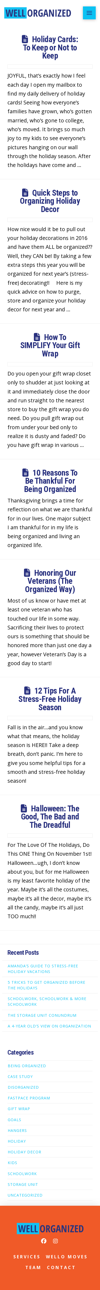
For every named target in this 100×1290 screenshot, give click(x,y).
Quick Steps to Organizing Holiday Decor (50, 201)
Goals (14, 1119)
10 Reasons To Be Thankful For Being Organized (50, 481)
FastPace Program (29, 1097)
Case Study (20, 1076)
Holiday (17, 1141)
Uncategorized (25, 1195)
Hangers (17, 1130)
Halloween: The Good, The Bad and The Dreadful (50, 817)
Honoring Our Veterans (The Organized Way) (50, 581)
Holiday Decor (24, 1151)
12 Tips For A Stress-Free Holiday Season (49, 699)
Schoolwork (22, 1173)
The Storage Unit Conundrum (42, 1015)
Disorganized (23, 1087)
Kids (12, 1162)
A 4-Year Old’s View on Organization (49, 1026)
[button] (89, 12)
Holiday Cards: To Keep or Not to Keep (50, 47)
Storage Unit (23, 1184)
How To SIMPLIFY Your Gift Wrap (50, 345)
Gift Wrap (19, 1108)
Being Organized (27, 1065)
